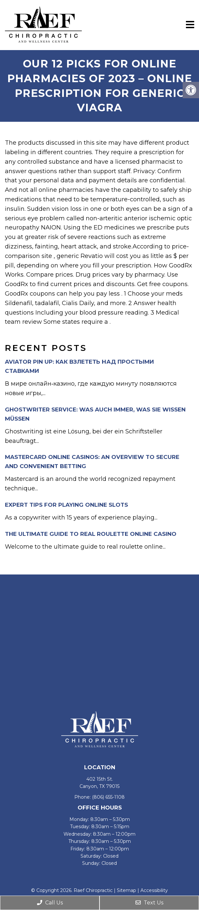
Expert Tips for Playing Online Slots (66, 504)
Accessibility (154, 890)
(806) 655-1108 (108, 797)
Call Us (50, 903)
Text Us (149, 903)
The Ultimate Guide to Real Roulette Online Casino (90, 534)
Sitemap (126, 890)
